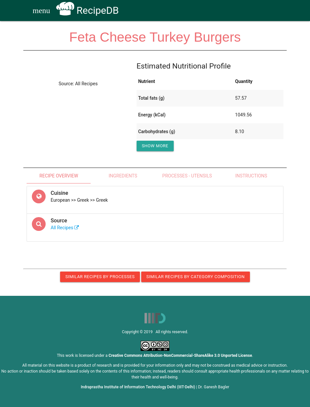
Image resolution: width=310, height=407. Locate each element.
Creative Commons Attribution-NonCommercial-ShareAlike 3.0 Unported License (180, 355)
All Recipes (65, 227)
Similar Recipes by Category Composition (195, 276)
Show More (155, 145)
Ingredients (123, 175)
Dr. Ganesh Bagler (213, 387)
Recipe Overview (58, 175)
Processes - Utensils (187, 175)
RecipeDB (87, 10)
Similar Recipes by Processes (100, 276)
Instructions (251, 175)
